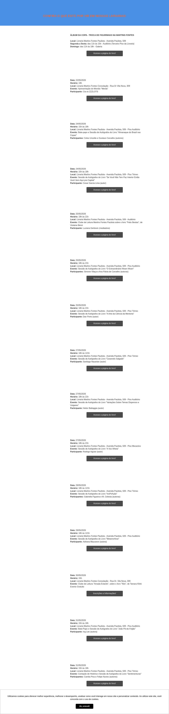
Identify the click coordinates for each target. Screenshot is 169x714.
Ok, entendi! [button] (84, 706)
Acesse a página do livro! (104, 53)
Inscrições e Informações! (104, 593)
